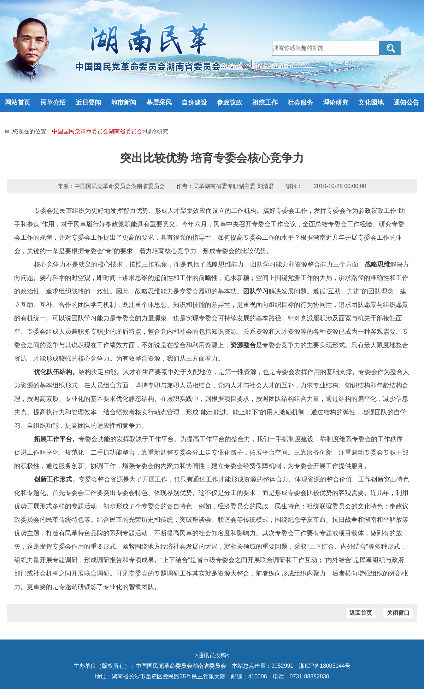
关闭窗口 (398, 613)
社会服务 (300, 102)
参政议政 (229, 102)
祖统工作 (265, 102)
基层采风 (159, 102)
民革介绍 (53, 102)
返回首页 (360, 613)
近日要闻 (88, 102)
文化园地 (371, 102)
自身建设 (194, 102)
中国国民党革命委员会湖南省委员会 (97, 131)
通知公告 (406, 102)
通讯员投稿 (212, 655)
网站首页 (17, 102)
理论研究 (335, 102)
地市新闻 (123, 102)
